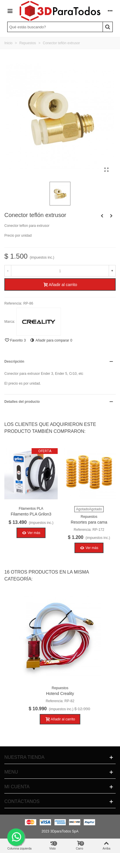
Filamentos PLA (31, 509)
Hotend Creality (60, 693)
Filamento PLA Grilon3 (31, 514)
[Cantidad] (60, 271)
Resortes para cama (89, 522)
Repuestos (89, 517)
